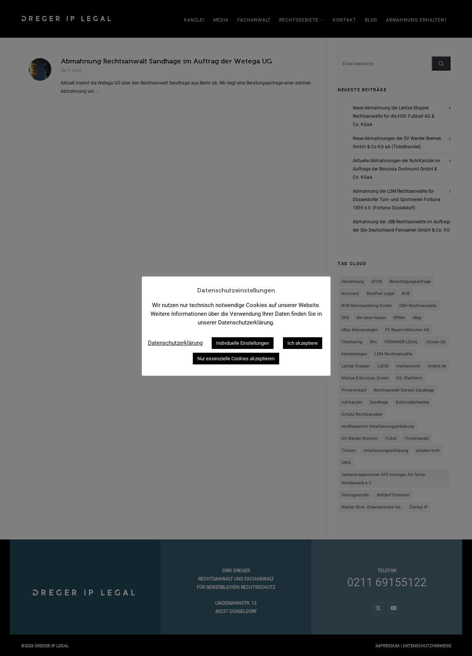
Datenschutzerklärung (175, 343)
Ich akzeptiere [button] (303, 343)
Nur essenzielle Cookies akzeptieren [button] (236, 358)
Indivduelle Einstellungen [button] (242, 343)
